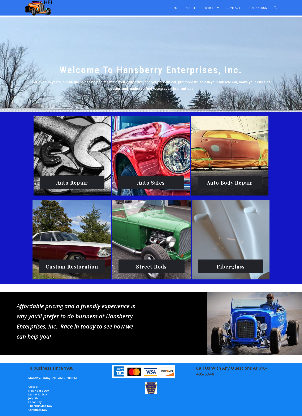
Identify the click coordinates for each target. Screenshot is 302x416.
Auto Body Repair (229, 182)
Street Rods (151, 266)
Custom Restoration (72, 266)
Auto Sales (151, 182)
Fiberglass (230, 266)
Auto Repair (72, 182)
